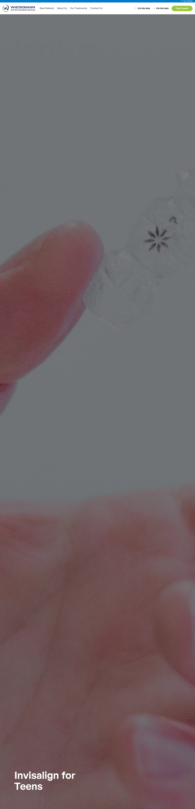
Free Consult (182, 8)
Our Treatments (78, 8)
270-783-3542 (142, 8)
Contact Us (96, 8)
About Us (62, 8)
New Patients (47, 8)
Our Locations (187, 1)
